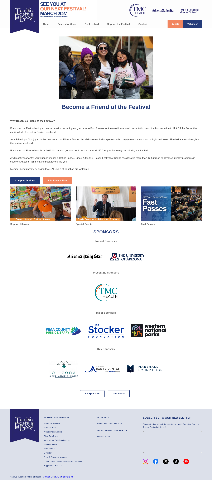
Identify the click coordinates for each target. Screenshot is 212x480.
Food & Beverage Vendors (55, 457)
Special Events (106, 205)
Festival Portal (103, 436)
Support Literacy (40, 205)
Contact (142, 24)
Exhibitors (48, 453)
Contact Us (48, 477)
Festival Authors (67, 24)
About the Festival (52, 423)
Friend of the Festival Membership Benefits (63, 461)
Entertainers (49, 449)
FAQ (57, 477)
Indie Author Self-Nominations (57, 440)
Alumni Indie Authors (53, 432)
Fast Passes (171, 205)
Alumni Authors (50, 444)
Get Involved (92, 24)
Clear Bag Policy (51, 436)
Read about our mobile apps (109, 423)
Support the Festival (118, 24)
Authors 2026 (50, 427)
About (46, 24)
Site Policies (67, 477)
